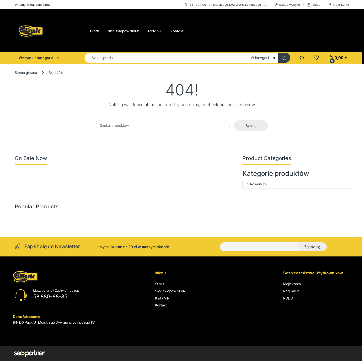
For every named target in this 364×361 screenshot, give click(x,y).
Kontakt (177, 31)
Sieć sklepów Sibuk (123, 31)
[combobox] (166, 58)
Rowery (252, 184)
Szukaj (251, 126)
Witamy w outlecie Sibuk (33, 4)
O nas (95, 31)
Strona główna (26, 73)
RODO (288, 298)
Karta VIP (154, 31)
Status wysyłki (287, 5)
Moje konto (338, 5)
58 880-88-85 (50, 296)
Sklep (313, 5)
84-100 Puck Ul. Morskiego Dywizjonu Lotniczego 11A (225, 5)
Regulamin (291, 291)
